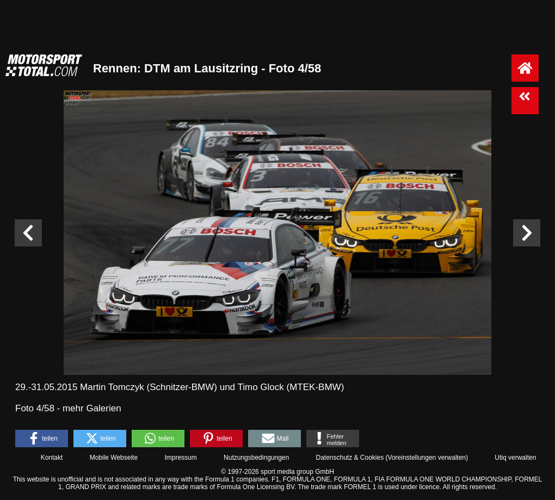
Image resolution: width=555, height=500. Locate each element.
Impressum (180, 457)
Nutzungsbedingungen (256, 457)
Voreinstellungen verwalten (427, 457)
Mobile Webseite (114, 457)
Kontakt (52, 457)
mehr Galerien (92, 408)
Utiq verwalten (515, 457)
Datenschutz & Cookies (350, 457)
